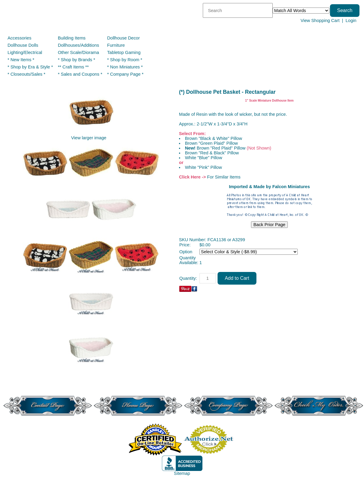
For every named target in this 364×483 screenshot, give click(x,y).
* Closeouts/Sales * (26, 74)
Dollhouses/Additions (78, 45)
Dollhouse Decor (123, 38)
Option (185, 251)
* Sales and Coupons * (80, 74)
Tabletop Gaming (124, 52)
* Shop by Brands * (76, 59)
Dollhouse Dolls (23, 45)
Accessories (19, 38)
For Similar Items (223, 177)
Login (351, 20)
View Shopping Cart (319, 20)
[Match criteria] (301, 11)
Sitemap (182, 473)
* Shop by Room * (125, 59)
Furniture (116, 45)
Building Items (72, 38)
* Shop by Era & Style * (30, 67)
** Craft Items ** (73, 67)
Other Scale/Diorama (78, 52)
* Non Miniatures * (125, 67)
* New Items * (21, 59)
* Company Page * (125, 74)
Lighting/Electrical (25, 52)
